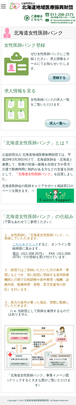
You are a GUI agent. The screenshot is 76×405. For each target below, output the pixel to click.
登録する (59, 77)
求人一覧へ (57, 123)
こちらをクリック (25, 244)
